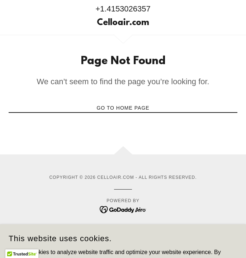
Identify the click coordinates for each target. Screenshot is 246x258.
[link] (123, 23)
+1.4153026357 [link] (123, 8)
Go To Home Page (122, 108)
